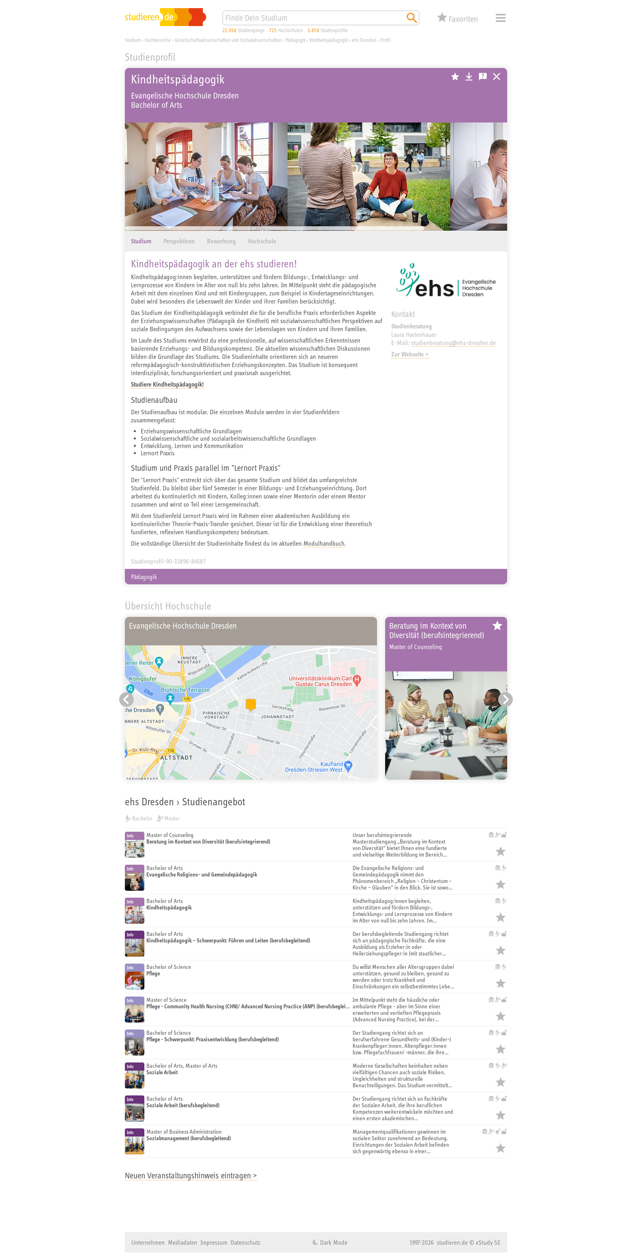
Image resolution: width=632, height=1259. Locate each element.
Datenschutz (245, 1242)
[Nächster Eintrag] (505, 699)
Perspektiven (179, 241)
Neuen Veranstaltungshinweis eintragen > (191, 1175)
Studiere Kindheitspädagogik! (167, 384)
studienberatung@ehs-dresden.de (453, 342)
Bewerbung (221, 241)
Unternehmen (148, 1242)
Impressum (213, 1242)
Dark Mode (332, 1242)
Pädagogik (144, 576)
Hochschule (262, 241)
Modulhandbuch (323, 543)
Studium (141, 241)
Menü (500, 17)
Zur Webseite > (410, 354)
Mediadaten (182, 1242)
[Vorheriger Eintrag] (126, 699)
